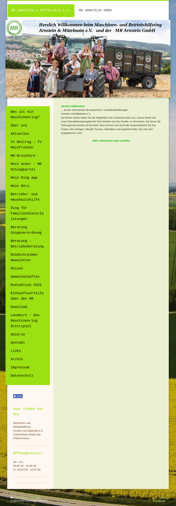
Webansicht (159, 500)
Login (162, 497)
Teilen (18, 396)
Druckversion (20, 497)
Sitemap (34, 497)
